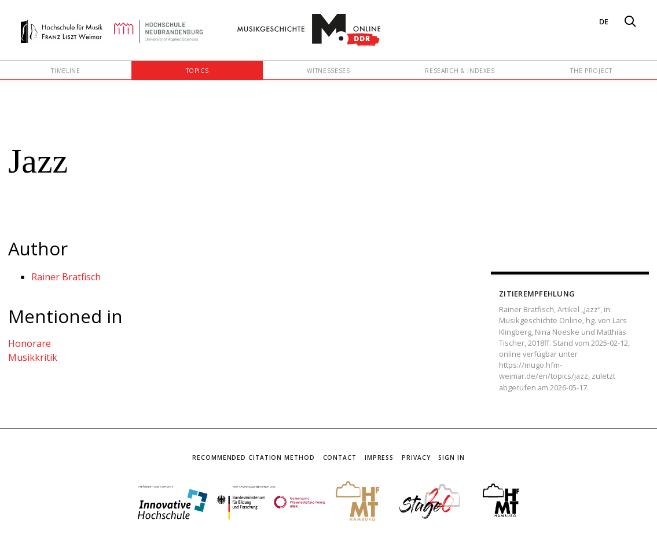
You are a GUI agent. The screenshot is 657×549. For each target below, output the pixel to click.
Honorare (29, 343)
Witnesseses (328, 71)
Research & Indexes (460, 71)
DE (603, 21)
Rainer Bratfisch (66, 276)
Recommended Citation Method (253, 457)
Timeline (65, 71)
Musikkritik (32, 357)
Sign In (451, 457)
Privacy (416, 457)
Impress (379, 457)
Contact (340, 457)
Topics (197, 71)
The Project (591, 71)
